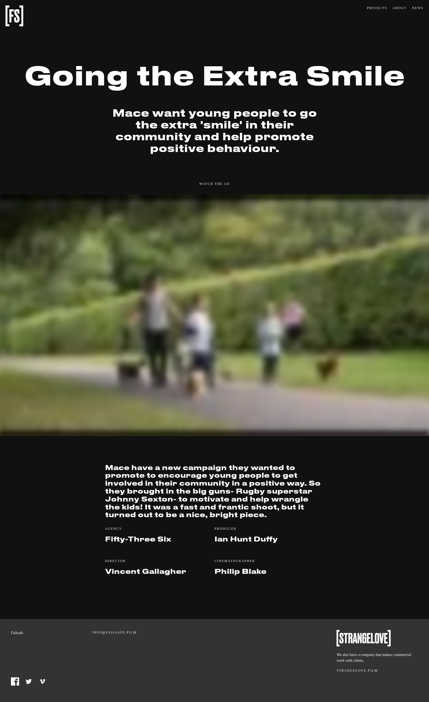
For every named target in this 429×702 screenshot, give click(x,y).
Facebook (15, 681)
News (418, 8)
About (400, 8)
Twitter (29, 681)
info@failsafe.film (114, 632)
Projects (377, 8)
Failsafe (14, 15)
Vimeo (42, 681)
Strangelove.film (357, 670)
